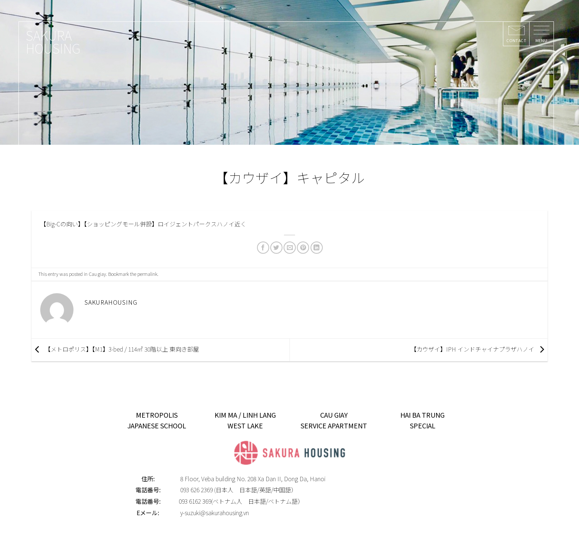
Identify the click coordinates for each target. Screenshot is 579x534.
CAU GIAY (334, 415)
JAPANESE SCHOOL (156, 425)
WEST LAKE (245, 425)
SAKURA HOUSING (53, 41)
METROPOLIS (157, 415)
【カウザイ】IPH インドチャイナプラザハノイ (479, 349)
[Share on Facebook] (263, 248)
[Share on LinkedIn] (317, 248)
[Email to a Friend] (290, 248)
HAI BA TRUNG (422, 415)
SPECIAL (422, 425)
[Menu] (541, 34)
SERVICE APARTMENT (334, 425)
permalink (147, 273)
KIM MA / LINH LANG (245, 415)
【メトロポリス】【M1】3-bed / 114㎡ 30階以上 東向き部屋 (115, 349)
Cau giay (97, 273)
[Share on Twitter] (276, 248)
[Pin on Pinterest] (303, 248)
